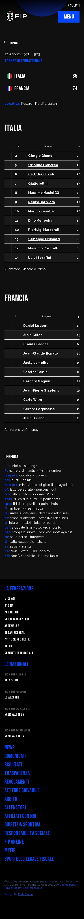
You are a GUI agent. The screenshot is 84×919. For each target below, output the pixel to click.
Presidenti (11, 612)
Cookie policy (68, 884)
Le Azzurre (11, 697)
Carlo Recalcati (41, 174)
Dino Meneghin (40, 220)
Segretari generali (17, 619)
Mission (9, 599)
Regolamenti (16, 781)
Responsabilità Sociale (27, 833)
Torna (11, 42)
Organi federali (14, 633)
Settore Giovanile (22, 790)
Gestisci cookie (32, 887)
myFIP (9, 850)
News (9, 747)
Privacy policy (13, 887)
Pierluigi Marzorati (43, 230)
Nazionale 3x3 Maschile (17, 709)
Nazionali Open (14, 714)
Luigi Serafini (39, 257)
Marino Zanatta (41, 211)
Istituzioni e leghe (17, 639)
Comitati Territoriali (18, 653)
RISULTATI (74, 5)
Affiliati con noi (20, 816)
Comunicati (15, 756)
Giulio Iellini (38, 183)
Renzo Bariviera (41, 202)
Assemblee (11, 626)
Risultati (13, 764)
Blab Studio (25, 894)
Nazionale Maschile (15, 674)
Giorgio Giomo (40, 156)
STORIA (8, 605)
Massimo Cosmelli (43, 248)
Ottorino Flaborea (43, 165)
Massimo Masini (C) (43, 193)
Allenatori (15, 807)
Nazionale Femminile (15, 692)
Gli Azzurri (11, 680)
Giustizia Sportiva (22, 824)
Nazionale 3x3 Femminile (17, 730)
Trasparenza (17, 773)
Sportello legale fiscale (29, 859)
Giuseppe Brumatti (44, 239)
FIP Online (14, 841)
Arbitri (11, 799)
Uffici (8, 646)
